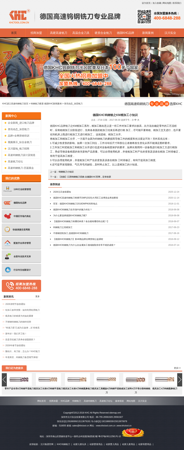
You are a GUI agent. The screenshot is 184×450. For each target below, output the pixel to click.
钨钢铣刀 (100, 138)
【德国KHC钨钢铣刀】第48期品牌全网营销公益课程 (78, 239)
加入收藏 (157, 3)
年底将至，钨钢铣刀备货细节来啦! (21, 357)
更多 (37, 296)
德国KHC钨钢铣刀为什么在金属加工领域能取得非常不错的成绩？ (84, 245)
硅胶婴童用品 (96, 444)
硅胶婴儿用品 (112, 444)
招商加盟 (53, 401)
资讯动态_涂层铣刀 (73, 103)
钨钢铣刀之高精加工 (63, 227)
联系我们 (177, 3)
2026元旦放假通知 (62, 192)
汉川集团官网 (47, 444)
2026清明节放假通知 (15, 304)
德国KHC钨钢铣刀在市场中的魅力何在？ (72, 209)
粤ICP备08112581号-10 (109, 436)
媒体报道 (119, 401)
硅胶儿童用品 (128, 444)
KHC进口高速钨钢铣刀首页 (15, 103)
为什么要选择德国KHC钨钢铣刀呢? (70, 215)
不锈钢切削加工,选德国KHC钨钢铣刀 (70, 233)
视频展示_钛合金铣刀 (20, 142)
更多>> (177, 368)
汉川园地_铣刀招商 (18, 148)
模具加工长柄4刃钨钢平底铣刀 (48, 388)
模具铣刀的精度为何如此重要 (19, 316)
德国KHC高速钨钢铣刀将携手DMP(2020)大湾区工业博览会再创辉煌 (85, 198)
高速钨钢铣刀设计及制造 (21, 155)
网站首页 (41, 401)
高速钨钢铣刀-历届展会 (21, 167)
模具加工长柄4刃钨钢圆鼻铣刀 (77, 388)
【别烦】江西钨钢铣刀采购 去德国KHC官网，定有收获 (85, 177)
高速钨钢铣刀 (90, 401)
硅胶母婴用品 (144, 444)
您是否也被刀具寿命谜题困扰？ (20, 339)
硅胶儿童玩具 (79, 444)
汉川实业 (142, 401)
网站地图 (167, 3)
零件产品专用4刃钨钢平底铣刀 (19, 388)
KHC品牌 (65, 401)
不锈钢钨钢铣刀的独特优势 (18, 322)
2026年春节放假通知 (15, 345)
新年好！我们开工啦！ (16, 333)
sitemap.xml (115, 413)
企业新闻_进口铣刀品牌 (21, 122)
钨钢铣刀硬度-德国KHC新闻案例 (46, 103)
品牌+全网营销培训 (18, 135)
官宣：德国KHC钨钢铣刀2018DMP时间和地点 (75, 203)
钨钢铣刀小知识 (66, 172)
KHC (55, 125)
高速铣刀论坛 (15, 161)
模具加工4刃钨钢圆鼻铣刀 (164, 388)
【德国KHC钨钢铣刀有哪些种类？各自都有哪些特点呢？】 (81, 221)
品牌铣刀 (65, 125)
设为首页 (146, 3)
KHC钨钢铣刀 (63, 444)
